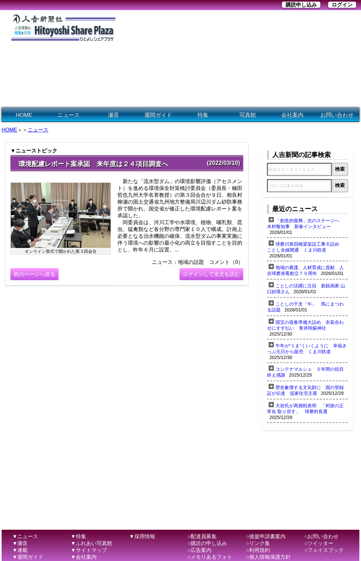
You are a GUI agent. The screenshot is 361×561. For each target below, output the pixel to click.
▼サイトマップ (89, 550)
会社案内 (292, 115)
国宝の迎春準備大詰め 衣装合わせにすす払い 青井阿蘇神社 (305, 325)
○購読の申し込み (207, 543)
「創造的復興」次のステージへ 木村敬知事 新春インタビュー (305, 223)
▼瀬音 (20, 543)
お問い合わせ (337, 115)
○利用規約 (258, 550)
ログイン (342, 4)
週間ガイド (158, 115)
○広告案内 (200, 550)
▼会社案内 (84, 557)
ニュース (69, 115)
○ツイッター (319, 543)
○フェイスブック (324, 550)
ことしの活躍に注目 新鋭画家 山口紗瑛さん (306, 288)
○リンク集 (258, 543)
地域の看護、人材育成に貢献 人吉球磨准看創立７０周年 (305, 270)
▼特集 (78, 536)
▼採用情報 (142, 536)
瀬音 (113, 115)
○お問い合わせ (321, 536)
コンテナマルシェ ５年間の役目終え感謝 (305, 372)
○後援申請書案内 (266, 536)
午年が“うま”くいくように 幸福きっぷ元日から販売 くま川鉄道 (307, 348)
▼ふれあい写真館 (91, 543)
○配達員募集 (202, 536)
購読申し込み (301, 4)
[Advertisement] (186, 59)
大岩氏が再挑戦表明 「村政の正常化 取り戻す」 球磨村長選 (305, 408)
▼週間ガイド (28, 557)
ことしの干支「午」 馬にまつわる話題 (305, 306)
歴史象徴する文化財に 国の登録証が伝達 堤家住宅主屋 (305, 390)
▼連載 (20, 550)
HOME (24, 115)
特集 (202, 115)
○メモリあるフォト (210, 557)
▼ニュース (25, 536)
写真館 (247, 115)
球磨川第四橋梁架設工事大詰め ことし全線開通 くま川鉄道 (305, 246)
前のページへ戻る (34, 274)
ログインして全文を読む (211, 274)
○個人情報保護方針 (268, 557)
